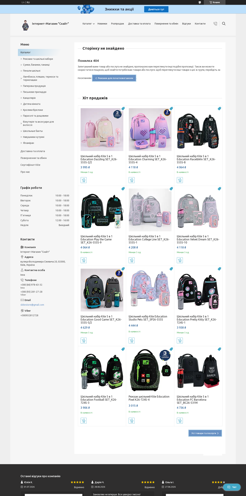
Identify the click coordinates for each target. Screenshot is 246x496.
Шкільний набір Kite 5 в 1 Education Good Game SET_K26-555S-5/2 (101, 319)
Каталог (87, 23)
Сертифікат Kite (30, 164)
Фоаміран (28, 143)
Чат (231, 487)
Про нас (25, 171)
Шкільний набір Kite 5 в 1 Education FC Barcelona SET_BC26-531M (193, 399)
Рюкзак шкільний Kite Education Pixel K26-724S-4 (149, 398)
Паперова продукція (34, 86)
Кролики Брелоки (33, 110)
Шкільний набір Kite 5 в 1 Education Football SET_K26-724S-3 (99, 399)
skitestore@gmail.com (32, 304)
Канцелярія (29, 98)
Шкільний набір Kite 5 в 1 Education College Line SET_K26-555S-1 (149, 239)
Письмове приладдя (34, 92)
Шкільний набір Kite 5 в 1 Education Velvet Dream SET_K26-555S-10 (198, 239)
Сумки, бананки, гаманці (36, 64)
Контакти (200, 23)
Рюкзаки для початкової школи (115, 78)
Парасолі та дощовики (35, 115)
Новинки (102, 23)
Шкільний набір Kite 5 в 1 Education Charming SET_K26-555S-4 (148, 159)
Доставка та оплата (139, 23)
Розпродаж (117, 23)
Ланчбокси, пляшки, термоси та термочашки (40, 78)
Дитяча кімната (31, 104)
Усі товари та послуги (204, 433)
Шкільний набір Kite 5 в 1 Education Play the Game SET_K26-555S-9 (97, 239)
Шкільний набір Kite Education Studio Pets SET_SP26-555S (148, 318)
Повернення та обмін (166, 23)
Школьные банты (33, 131)
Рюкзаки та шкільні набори (38, 59)
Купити (84, 180)
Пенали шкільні (31, 70)
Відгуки (186, 23)
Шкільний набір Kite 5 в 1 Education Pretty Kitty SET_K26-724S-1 (197, 319)
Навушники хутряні (33, 137)
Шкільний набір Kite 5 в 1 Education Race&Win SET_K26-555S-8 (196, 159)
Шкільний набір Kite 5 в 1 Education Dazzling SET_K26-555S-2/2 (99, 159)
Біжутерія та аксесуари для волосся (38, 123)
